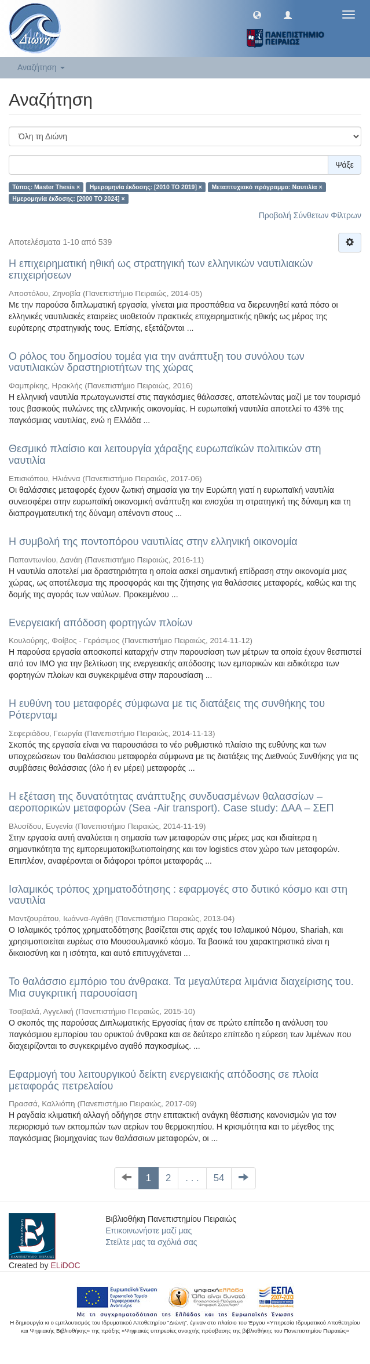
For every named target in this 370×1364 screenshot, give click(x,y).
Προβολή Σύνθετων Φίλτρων (310, 215)
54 (219, 1177)
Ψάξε (344, 164)
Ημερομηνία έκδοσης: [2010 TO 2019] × (146, 186)
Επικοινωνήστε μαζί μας (148, 1230)
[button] (257, 14)
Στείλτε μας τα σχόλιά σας (151, 1242)
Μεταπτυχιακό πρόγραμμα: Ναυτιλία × (266, 186)
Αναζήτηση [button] (41, 67)
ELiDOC (65, 1265)
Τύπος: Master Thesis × (46, 186)
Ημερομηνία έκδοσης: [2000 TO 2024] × (68, 198)
